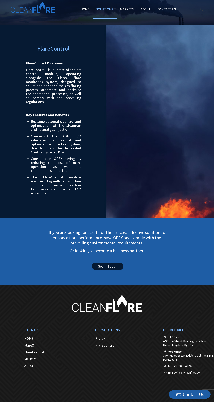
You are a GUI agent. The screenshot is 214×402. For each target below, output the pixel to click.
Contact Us (189, 394)
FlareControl (34, 352)
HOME (29, 338)
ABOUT (29, 365)
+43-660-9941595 (182, 366)
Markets (30, 359)
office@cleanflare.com (188, 372)
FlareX (29, 345)
